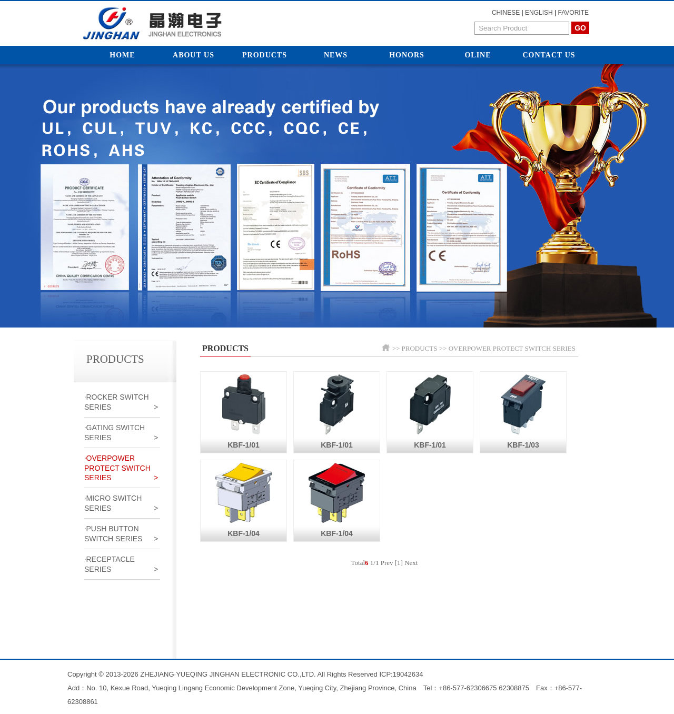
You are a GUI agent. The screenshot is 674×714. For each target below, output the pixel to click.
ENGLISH (539, 12)
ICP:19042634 (401, 674)
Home (122, 55)
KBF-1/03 (523, 410)
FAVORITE (573, 12)
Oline (477, 55)
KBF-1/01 (243, 410)
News (336, 55)
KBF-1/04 (243, 499)
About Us (193, 55)
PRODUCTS (420, 348)
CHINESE (506, 12)
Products (264, 55)
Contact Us (548, 55)
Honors (406, 55)
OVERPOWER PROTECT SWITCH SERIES (512, 348)
